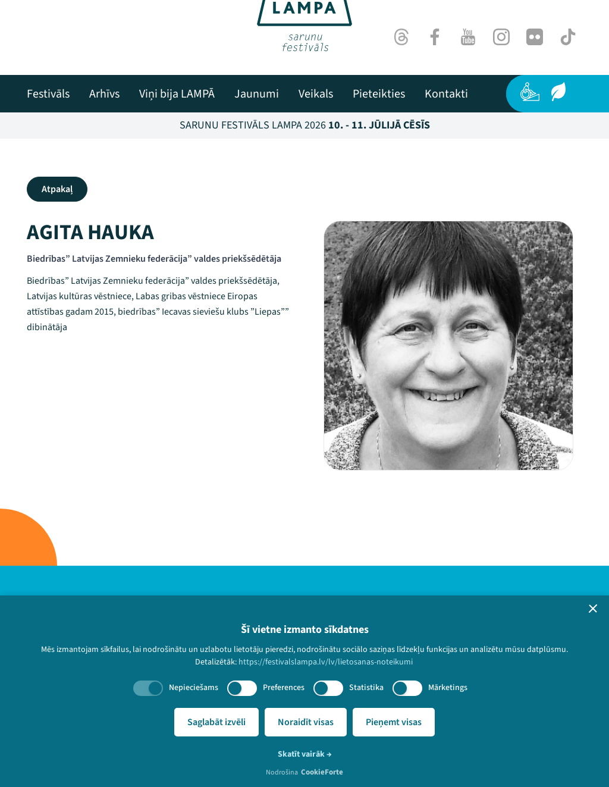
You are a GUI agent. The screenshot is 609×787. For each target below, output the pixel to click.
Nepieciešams (193, 688)
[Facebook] (434, 37)
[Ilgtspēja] (558, 91)
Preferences (283, 688)
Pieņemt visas (394, 722)
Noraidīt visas (306, 722)
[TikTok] (568, 37)
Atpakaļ (57, 189)
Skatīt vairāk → (305, 754)
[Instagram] (501, 37)
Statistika (366, 688)
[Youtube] (468, 37)
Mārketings (447, 688)
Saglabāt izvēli (216, 722)
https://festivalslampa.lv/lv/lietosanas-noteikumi (325, 662)
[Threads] (401, 37)
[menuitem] (48, 94)
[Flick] (534, 37)
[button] (593, 608)
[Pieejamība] (529, 91)
